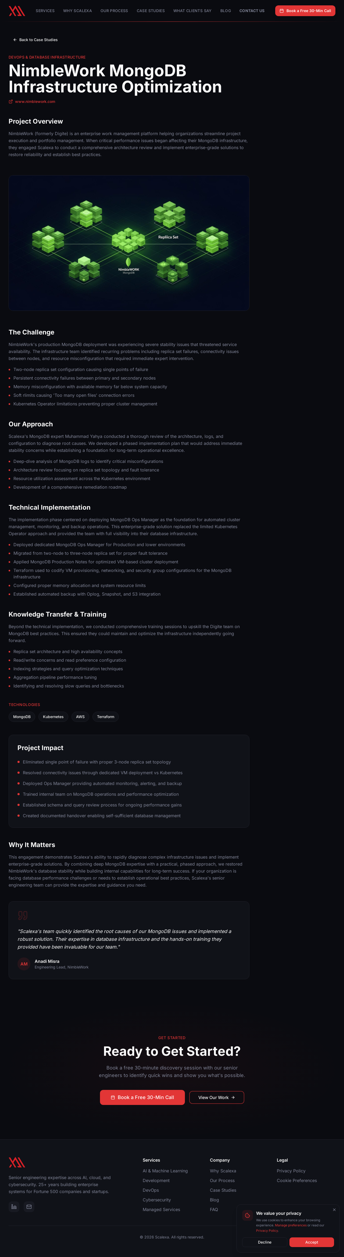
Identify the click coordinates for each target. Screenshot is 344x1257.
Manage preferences (291, 1225)
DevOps (151, 1190)
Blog (225, 10)
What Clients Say (192, 10)
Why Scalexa (77, 10)
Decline (264, 1242)
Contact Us (252, 10)
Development (156, 1180)
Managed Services (161, 1209)
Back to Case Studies (35, 39)
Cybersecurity (157, 1199)
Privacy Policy (291, 1170)
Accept (311, 1242)
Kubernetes (53, 716)
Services (45, 10)
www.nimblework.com (32, 101)
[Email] (29, 1206)
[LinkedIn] (14, 1206)
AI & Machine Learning (165, 1170)
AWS (80, 716)
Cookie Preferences (297, 1180)
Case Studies (151, 10)
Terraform (105, 716)
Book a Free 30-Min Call (305, 10)
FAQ (214, 1209)
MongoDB (22, 716)
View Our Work (216, 1101)
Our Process (114, 10)
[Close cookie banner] (334, 1210)
